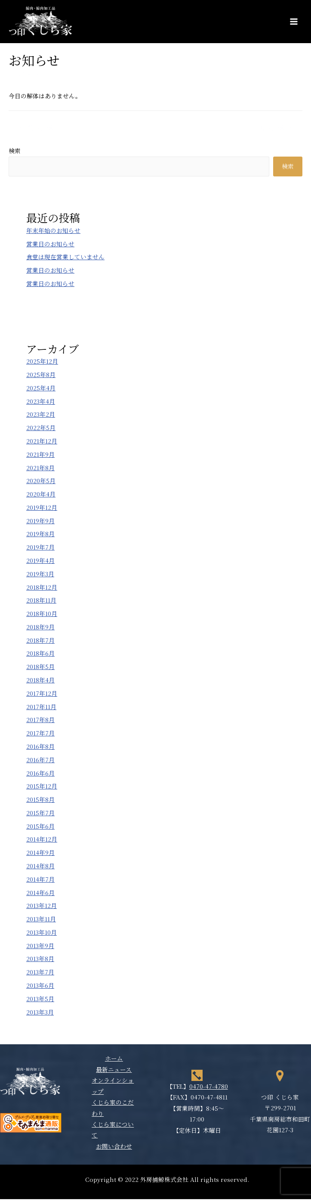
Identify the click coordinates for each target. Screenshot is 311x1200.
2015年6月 (40, 827)
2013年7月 (40, 973)
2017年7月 (40, 734)
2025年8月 (40, 375)
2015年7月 (40, 813)
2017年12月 (41, 694)
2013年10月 (41, 933)
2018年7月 (40, 641)
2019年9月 (40, 521)
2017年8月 (40, 720)
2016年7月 (40, 760)
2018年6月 (40, 654)
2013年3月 (40, 1012)
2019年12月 (41, 508)
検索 (15, 151)
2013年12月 (41, 906)
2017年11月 (41, 707)
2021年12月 (41, 441)
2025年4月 (40, 388)
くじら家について (113, 1130)
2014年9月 (40, 853)
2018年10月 (41, 614)
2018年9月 (40, 627)
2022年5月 (40, 428)
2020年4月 (40, 494)
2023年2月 (40, 415)
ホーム (114, 1059)
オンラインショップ (113, 1086)
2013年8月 (40, 959)
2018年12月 (41, 588)
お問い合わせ (114, 1147)
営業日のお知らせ (50, 244)
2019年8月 (40, 535)
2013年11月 (41, 919)
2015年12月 (41, 787)
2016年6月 (40, 774)
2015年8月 (40, 800)
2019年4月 (40, 561)
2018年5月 (40, 667)
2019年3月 (40, 574)
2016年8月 (40, 747)
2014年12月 (41, 840)
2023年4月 (40, 402)
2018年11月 (41, 601)
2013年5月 (40, 999)
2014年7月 (40, 880)
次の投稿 (275, 128)
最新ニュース (114, 1070)
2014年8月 (40, 866)
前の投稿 (36, 128)
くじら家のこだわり (113, 1108)
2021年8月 (40, 468)
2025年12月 (42, 362)
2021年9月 (40, 455)
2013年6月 (40, 986)
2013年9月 (40, 946)
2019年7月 (40, 548)
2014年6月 (40, 893)
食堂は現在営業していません (65, 258)
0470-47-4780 (208, 1087)
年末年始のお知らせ (53, 231)
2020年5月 (40, 481)
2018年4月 (40, 680)
